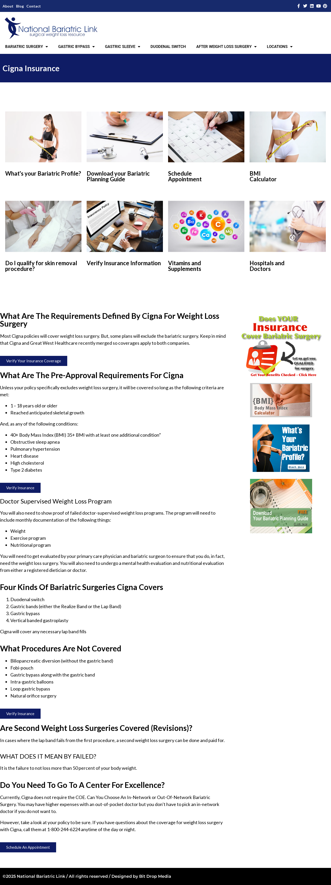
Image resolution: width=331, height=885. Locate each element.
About (8, 6)
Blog (20, 6)
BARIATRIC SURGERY (26, 46)
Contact (33, 6)
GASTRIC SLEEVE (122, 46)
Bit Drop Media (155, 876)
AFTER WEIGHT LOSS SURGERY (226, 46)
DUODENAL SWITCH (168, 46)
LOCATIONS (279, 46)
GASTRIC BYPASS (76, 46)
